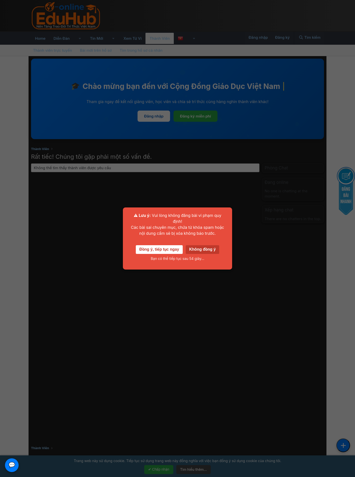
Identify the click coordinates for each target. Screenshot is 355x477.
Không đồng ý (202, 249)
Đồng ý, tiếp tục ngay (159, 249)
